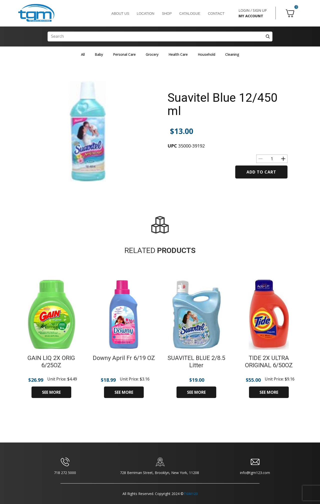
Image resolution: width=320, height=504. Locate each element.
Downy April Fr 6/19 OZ (124, 358)
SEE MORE (51, 392)
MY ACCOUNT (250, 16)
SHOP (167, 14)
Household (206, 54)
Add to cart (261, 172)
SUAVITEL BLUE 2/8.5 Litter (196, 361)
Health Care (178, 54)
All (83, 54)
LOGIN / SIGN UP (252, 10)
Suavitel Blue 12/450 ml (223, 104)
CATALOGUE (189, 14)
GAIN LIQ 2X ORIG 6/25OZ (51, 361)
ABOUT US (120, 14)
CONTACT (216, 14)
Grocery (152, 54)
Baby (99, 54)
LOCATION (145, 14)
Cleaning (232, 54)
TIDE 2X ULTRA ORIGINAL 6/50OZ (269, 361)
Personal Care (124, 54)
